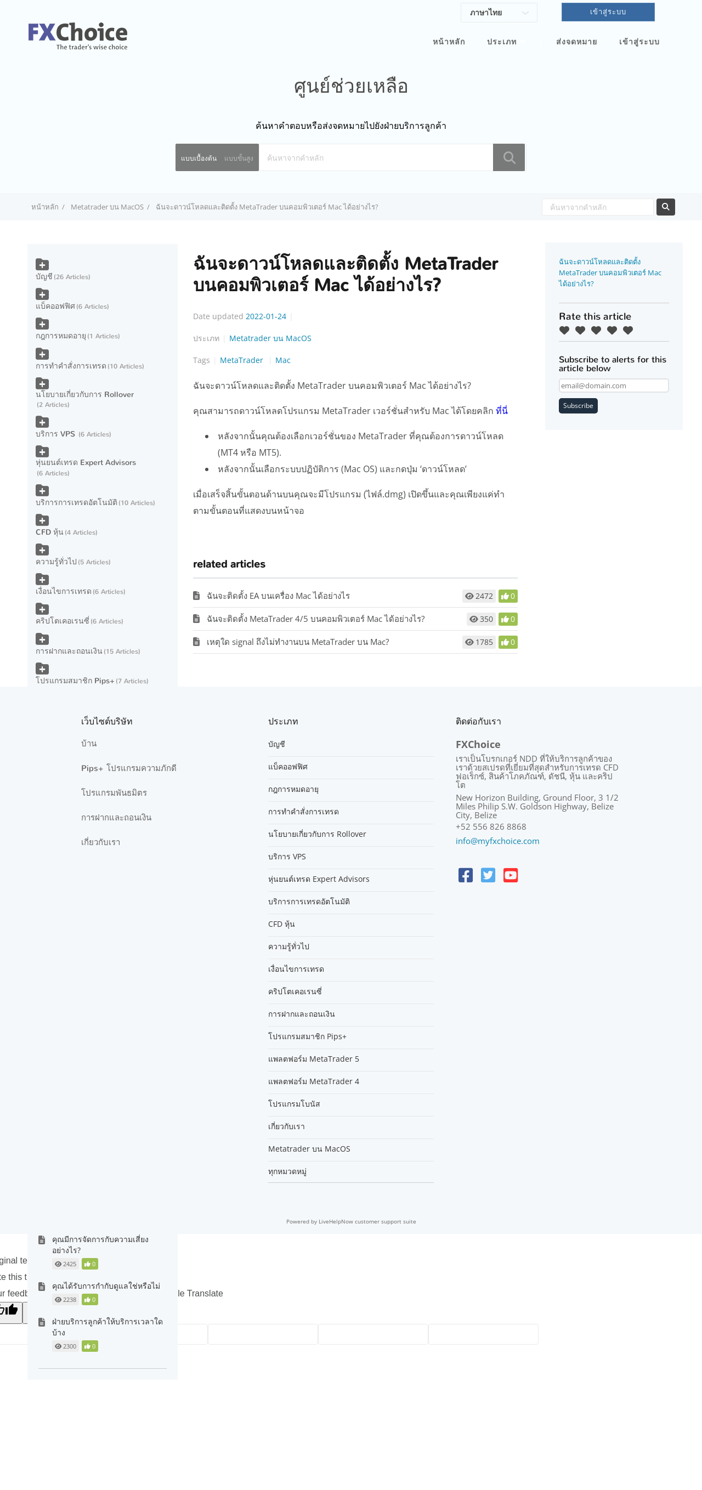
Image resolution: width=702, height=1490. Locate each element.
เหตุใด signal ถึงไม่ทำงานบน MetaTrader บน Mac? (298, 641)
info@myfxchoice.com (498, 840)
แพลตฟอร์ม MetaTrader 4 (313, 1081)
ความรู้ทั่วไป (56, 562)
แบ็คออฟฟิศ (55, 306)
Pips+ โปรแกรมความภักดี (129, 768)
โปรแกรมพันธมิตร (114, 793)
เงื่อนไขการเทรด (64, 591)
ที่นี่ (502, 411)
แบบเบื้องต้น (199, 158)
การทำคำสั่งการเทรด (71, 366)
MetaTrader (242, 360)
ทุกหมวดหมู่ (287, 1171)
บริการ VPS (56, 434)
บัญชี (44, 276)
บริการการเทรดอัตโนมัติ (76, 502)
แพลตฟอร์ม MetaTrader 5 (313, 1059)
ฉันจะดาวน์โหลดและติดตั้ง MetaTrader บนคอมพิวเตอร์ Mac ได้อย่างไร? (610, 272)
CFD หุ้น (50, 532)
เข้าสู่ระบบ (639, 42)
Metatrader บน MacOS (107, 207)
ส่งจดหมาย (576, 42)
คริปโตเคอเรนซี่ (62, 621)
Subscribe (578, 405)
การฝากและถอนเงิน (69, 651)
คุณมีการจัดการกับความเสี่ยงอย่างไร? (100, 1244)
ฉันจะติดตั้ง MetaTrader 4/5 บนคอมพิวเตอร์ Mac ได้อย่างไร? (315, 618)
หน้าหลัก (449, 42)
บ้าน (89, 743)
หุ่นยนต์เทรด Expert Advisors (86, 462)
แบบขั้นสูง (238, 158)
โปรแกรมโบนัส (294, 1104)
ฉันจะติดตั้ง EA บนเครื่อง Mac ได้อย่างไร (278, 595)
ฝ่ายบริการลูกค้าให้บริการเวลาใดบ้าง (107, 1327)
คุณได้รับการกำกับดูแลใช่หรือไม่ (106, 1286)
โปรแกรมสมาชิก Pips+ (75, 681)
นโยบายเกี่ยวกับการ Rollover (85, 394)
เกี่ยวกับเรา (100, 842)
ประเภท (502, 42)
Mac (283, 360)
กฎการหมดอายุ (61, 336)
